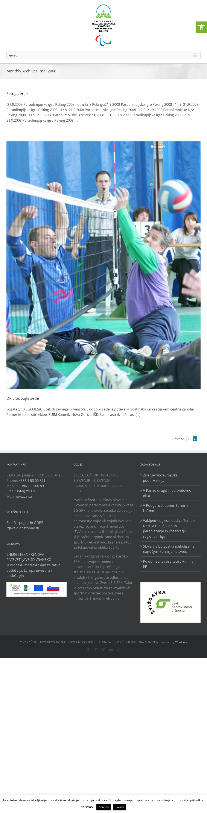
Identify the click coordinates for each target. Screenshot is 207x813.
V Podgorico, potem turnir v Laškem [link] (165, 508)
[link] (201, 27)
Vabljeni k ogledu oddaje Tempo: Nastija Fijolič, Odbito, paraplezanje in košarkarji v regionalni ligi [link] (169, 528)
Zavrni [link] (120, 807)
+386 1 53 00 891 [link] (32, 480)
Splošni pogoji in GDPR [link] (24, 522)
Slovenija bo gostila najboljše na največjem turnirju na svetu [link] (169, 549)
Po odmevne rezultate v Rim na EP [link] (168, 564)
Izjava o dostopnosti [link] (22, 528)
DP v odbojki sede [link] (22, 398)
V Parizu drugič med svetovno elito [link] (167, 493)
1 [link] (188, 439)
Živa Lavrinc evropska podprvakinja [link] (160, 478)
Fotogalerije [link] (17, 93)
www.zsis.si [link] (24, 496)
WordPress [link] (181, 642)
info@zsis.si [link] (26, 491)
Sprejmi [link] (104, 807)
